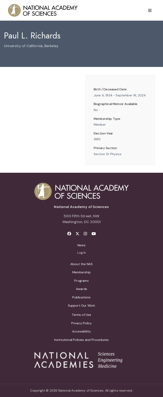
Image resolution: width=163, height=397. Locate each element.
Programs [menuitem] (81, 281)
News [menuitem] (81, 245)
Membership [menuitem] (81, 272)
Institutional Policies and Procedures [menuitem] (81, 340)
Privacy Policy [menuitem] (81, 323)
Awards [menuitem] (81, 289)
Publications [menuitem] (81, 297)
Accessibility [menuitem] (81, 331)
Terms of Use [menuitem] (81, 315)
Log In (81, 253)
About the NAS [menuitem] (81, 264)
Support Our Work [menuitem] (81, 305)
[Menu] (150, 10)
